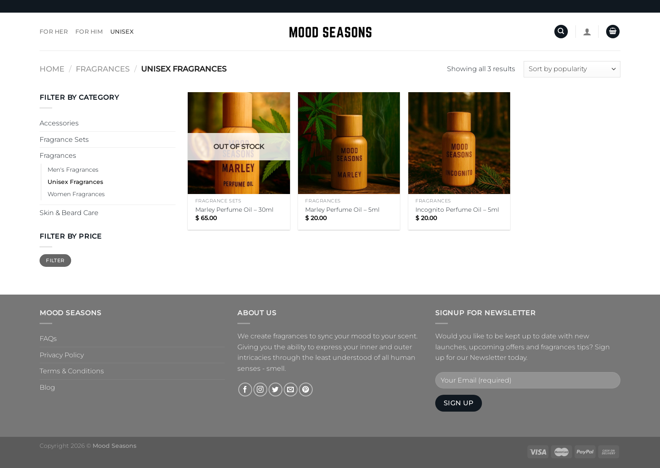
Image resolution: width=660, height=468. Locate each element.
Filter (55, 260)
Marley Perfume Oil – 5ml (342, 209)
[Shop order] (572, 69)
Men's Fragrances (73, 169)
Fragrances (103, 69)
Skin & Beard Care (69, 213)
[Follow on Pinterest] (306, 389)
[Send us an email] (291, 389)
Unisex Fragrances (75, 182)
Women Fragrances (76, 194)
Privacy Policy (62, 355)
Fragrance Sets (64, 140)
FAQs (48, 339)
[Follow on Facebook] (245, 389)
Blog (47, 387)
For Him (89, 31)
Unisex (121, 31)
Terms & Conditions (72, 371)
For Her (54, 31)
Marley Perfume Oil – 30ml (234, 209)
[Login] (587, 31)
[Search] (561, 32)
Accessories (59, 123)
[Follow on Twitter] (275, 389)
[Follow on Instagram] (260, 389)
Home (52, 69)
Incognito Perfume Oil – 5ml (457, 209)
